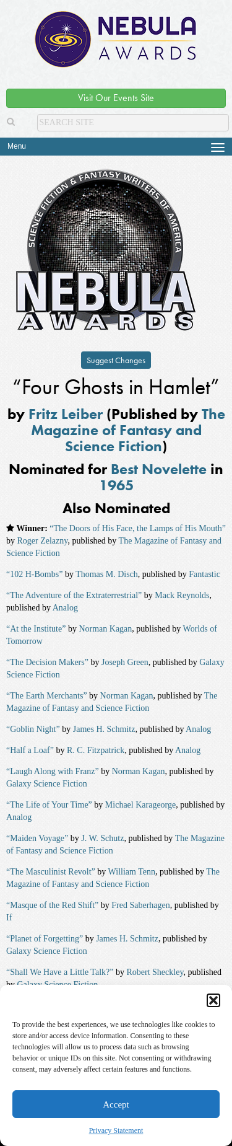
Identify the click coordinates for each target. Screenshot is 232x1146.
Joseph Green (124, 662)
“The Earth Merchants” (46, 695)
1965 (116, 485)
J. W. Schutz (102, 838)
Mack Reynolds (182, 595)
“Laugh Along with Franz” (52, 771)
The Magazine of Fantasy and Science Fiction (128, 430)
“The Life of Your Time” (49, 804)
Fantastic (204, 574)
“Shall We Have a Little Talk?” (59, 972)
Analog (65, 607)
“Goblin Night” (33, 729)
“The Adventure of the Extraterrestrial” (74, 595)
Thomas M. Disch (106, 574)
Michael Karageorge (140, 804)
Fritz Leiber (65, 413)
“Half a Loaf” (30, 750)
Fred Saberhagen (140, 905)
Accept (116, 1104)
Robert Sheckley (154, 972)
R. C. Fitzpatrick (95, 750)
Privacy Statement (116, 1130)
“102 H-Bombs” (34, 574)
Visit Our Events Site (116, 97)
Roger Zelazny (42, 540)
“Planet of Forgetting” (44, 938)
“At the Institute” (36, 628)
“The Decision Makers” (47, 662)
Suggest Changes (116, 360)
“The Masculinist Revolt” (50, 871)
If (9, 917)
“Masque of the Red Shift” (52, 905)
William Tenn (131, 871)
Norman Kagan (105, 628)
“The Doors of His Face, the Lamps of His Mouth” (137, 528)
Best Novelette (159, 468)
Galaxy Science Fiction (46, 783)
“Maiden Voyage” (37, 838)
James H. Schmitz (104, 729)
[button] (213, 1000)
